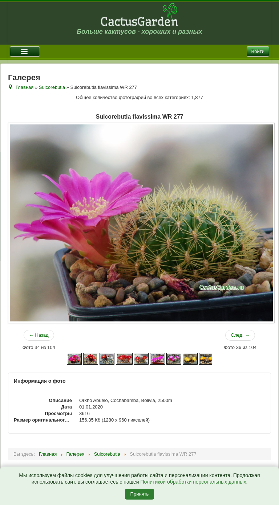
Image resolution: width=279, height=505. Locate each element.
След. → (240, 335)
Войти (257, 51)
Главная (24, 87)
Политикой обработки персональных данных (193, 482)
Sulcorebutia (52, 87)
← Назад (39, 335)
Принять (139, 494)
